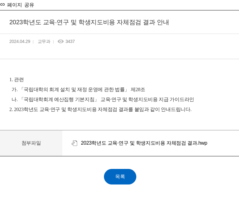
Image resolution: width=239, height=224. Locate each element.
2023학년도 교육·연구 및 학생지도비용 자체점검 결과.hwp (144, 143)
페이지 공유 (19, 4)
